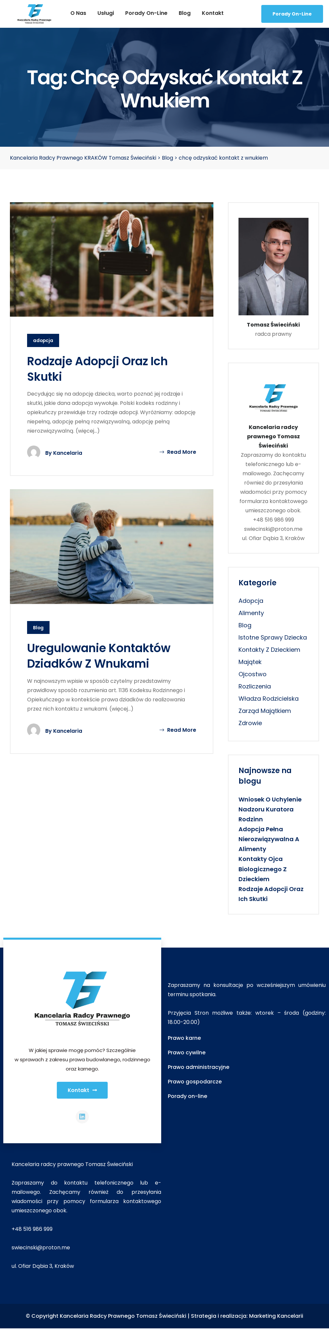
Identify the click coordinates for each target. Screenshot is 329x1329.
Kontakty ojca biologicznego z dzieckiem (262, 869)
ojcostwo (252, 674)
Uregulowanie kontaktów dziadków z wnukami (101, 656)
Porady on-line (146, 13)
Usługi (105, 13)
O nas (78, 13)
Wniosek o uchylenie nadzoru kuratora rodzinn (270, 809)
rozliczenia (254, 686)
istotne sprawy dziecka (272, 637)
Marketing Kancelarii (276, 1317)
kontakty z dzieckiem (269, 649)
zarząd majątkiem (264, 711)
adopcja (43, 340)
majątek (250, 662)
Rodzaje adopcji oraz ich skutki (100, 369)
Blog (185, 13)
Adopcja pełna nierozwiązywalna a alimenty (268, 839)
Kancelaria (68, 453)
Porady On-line (292, 14)
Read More (178, 452)
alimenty (251, 613)
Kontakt (213, 13)
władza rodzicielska (268, 698)
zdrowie (250, 723)
